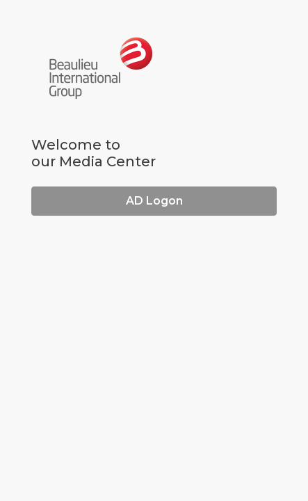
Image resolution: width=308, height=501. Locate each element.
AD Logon (154, 200)
